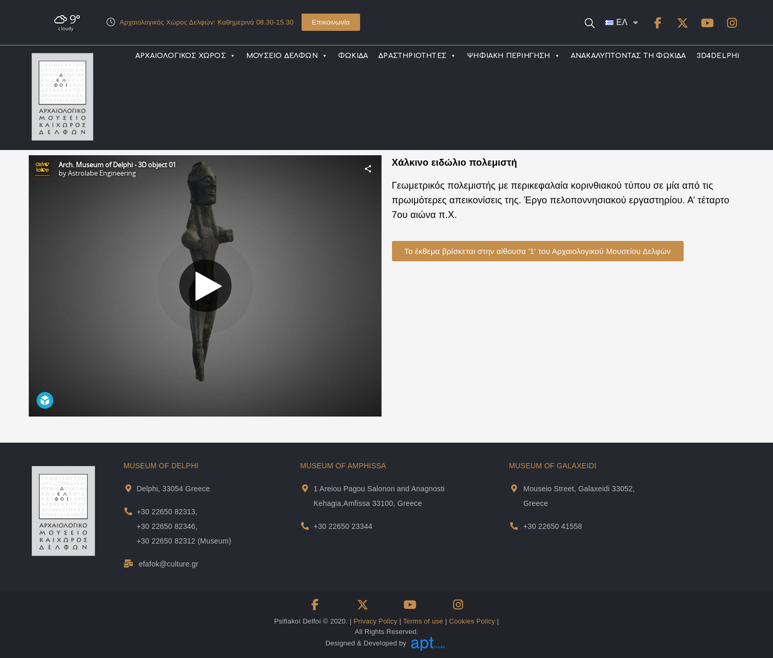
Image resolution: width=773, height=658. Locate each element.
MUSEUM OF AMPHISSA (343, 465)
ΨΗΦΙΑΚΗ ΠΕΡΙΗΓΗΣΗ (513, 56)
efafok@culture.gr (169, 564)
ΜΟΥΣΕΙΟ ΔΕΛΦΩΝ (287, 56)
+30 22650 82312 (165, 541)
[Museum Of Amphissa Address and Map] (305, 488)
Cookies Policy (472, 621)
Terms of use (423, 621)
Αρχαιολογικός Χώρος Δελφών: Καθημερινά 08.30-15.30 (207, 22)
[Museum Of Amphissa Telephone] (305, 526)
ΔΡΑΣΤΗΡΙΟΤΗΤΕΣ (417, 56)
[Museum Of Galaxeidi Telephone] (514, 526)
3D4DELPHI (718, 56)
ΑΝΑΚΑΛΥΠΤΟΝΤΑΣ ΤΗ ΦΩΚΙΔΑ (628, 56)
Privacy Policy (375, 621)
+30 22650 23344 (343, 526)
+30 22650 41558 (552, 526)
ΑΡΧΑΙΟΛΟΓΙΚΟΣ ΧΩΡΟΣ (185, 56)
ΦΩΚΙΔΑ (353, 56)
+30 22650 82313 (165, 511)
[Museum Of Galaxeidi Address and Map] (514, 488)
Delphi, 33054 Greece (173, 488)
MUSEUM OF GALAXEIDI (552, 465)
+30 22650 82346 (165, 526)
